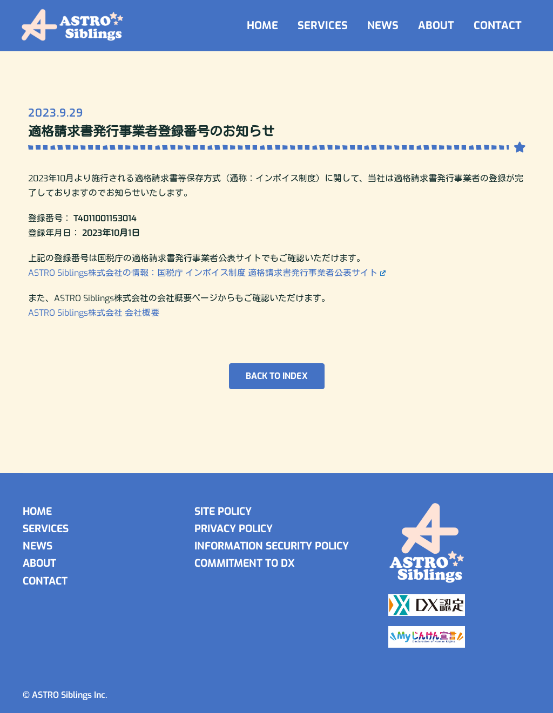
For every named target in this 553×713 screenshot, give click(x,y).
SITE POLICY (223, 511)
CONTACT (498, 25)
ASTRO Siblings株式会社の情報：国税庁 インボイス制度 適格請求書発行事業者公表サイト (207, 273)
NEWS (383, 25)
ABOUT (436, 25)
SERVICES (323, 25)
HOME (262, 25)
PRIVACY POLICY (233, 528)
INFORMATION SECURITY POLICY (271, 546)
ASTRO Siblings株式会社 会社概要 (93, 312)
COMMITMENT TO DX (244, 563)
